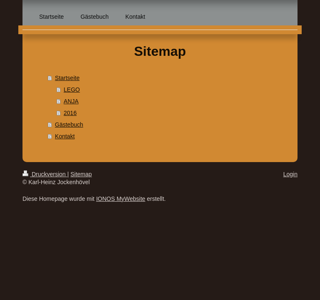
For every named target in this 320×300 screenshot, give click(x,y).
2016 (70, 113)
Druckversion (44, 174)
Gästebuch (69, 124)
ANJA (71, 101)
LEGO (72, 89)
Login (290, 174)
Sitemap (81, 174)
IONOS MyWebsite (120, 198)
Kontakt (65, 136)
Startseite (67, 78)
